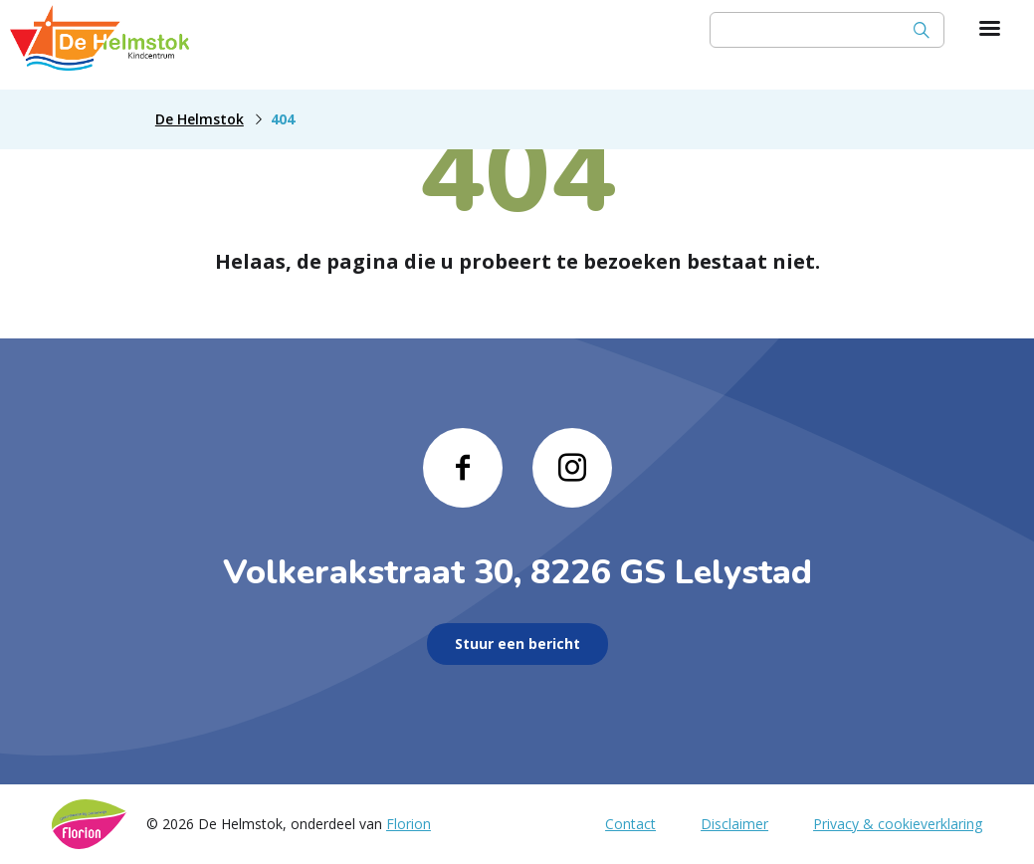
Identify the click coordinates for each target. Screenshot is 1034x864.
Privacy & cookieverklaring (897, 823)
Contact (630, 823)
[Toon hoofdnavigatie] (989, 30)
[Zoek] (921, 30)
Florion (408, 823)
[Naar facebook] (463, 468)
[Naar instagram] (572, 468)
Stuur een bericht (517, 643)
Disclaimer (734, 823)
